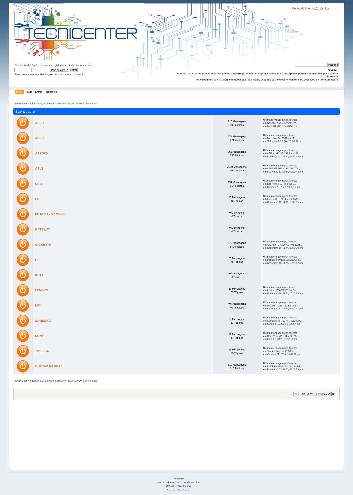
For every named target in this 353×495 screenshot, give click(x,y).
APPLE (40, 138)
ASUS (39, 168)
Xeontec (292, 119)
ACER (39, 123)
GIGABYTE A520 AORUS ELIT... (284, 244)
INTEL (39, 275)
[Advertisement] (148, 431)
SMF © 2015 (176, 482)
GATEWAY (42, 229)
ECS (38, 199)
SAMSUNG (43, 320)
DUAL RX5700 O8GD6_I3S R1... (284, 366)
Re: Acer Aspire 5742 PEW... (282, 123)
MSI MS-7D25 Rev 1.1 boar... (282, 305)
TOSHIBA (42, 351)
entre (45, 65)
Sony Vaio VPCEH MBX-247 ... (283, 336)
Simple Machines (191, 482)
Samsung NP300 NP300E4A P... (284, 320)
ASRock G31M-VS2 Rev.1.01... (283, 153)
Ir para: (289, 394)
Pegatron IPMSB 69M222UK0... (284, 259)
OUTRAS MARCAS (49, 366)
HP (37, 260)
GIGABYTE (43, 244)
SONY (39, 336)
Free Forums (184, 486)
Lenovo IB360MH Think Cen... (283, 290)
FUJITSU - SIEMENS (50, 214)
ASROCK (41, 153)
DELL (39, 184)
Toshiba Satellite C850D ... (281, 351)
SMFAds (170, 486)
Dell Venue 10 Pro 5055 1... (281, 183)
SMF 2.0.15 (162, 482)
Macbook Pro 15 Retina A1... (282, 138)
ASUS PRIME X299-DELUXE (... (284, 168)
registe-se (58, 65)
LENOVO (41, 290)
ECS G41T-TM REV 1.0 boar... (283, 199)
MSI (38, 305)
